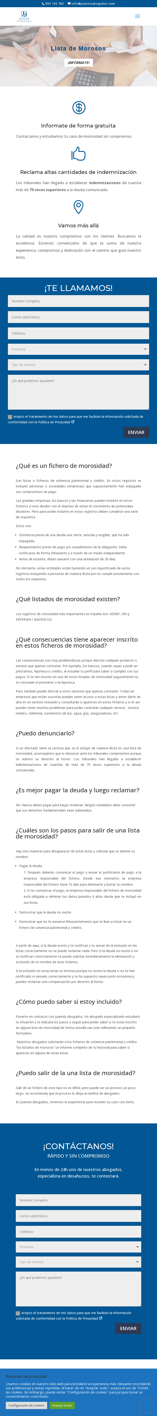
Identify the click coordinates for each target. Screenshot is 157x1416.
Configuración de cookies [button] (26, 1405)
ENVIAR (136, 432)
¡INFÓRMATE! (78, 62)
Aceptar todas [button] (62, 1405)
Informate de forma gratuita (78, 126)
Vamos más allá (78, 230)
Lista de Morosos (78, 48)
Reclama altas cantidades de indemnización (78, 172)
